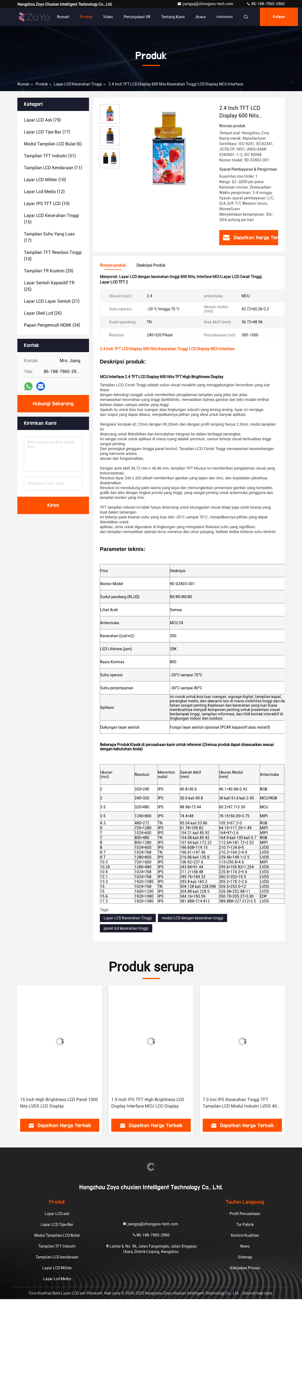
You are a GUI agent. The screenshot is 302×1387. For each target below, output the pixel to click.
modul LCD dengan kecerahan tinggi (192, 918)
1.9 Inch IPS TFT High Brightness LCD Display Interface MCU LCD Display (147, 1103)
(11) (53, 167)
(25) (49, 286)
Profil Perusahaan (245, 1213)
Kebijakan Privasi (245, 1268)
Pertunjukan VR (137, 17)
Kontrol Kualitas (245, 1235)
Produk (86, 17)
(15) (51, 219)
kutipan (279, 17)
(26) (43, 313)
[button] (34, 1054)
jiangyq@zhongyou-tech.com (206, 4)
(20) (48, 270)
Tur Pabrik (245, 1224)
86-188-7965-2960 (265, 4)
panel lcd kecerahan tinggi (126, 928)
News (245, 1246)
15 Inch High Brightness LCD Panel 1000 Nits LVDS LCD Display (59, 1103)
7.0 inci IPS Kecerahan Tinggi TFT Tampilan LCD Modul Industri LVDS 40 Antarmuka (240, 1103)
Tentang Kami (173, 17)
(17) (47, 132)
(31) (50, 155)
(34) (52, 325)
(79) (42, 120)
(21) (52, 301)
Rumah (63, 17)
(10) (45, 179)
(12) (44, 191)
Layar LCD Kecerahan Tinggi (78, 84)
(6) (53, 143)
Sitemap (245, 1257)
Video (108, 17)
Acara (201, 17)
